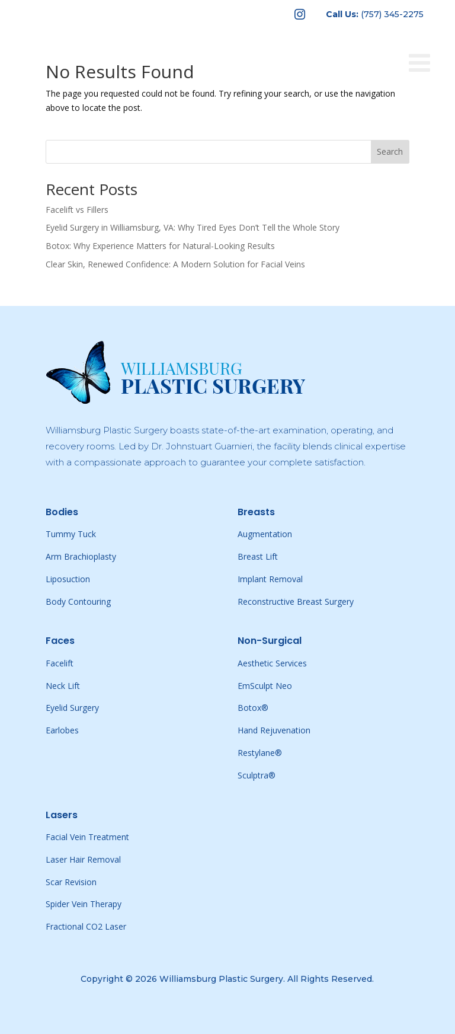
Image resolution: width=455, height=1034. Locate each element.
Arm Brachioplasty (81, 556)
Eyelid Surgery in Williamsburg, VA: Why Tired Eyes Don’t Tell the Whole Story (192, 227)
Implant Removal (270, 579)
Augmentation (265, 534)
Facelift (59, 663)
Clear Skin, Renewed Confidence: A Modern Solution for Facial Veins (175, 264)
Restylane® (260, 752)
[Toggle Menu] (426, 42)
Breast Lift (258, 556)
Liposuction (68, 579)
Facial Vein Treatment (87, 836)
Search (390, 151)
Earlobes (62, 730)
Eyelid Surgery (72, 707)
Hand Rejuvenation (274, 730)
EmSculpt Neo (265, 685)
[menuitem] (300, 14)
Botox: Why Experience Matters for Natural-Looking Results (160, 245)
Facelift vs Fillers (77, 209)
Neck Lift (63, 685)
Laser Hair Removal (83, 859)
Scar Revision (71, 882)
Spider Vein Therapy (83, 903)
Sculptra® (256, 775)
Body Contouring (78, 601)
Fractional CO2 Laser (86, 926)
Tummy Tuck (71, 534)
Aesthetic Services (272, 663)
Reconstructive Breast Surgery (296, 601)
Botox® (253, 707)
